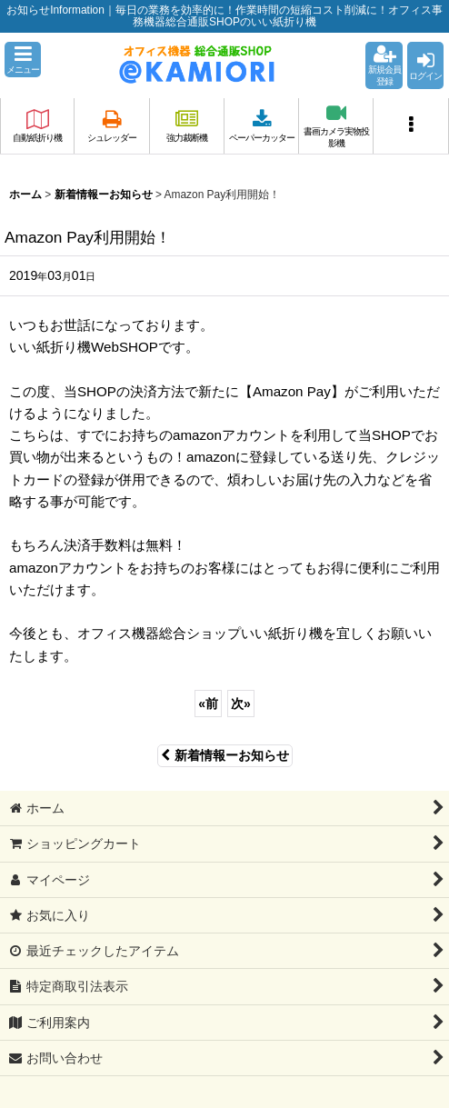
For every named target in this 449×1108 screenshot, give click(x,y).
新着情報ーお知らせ (225, 755)
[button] (23, 59)
